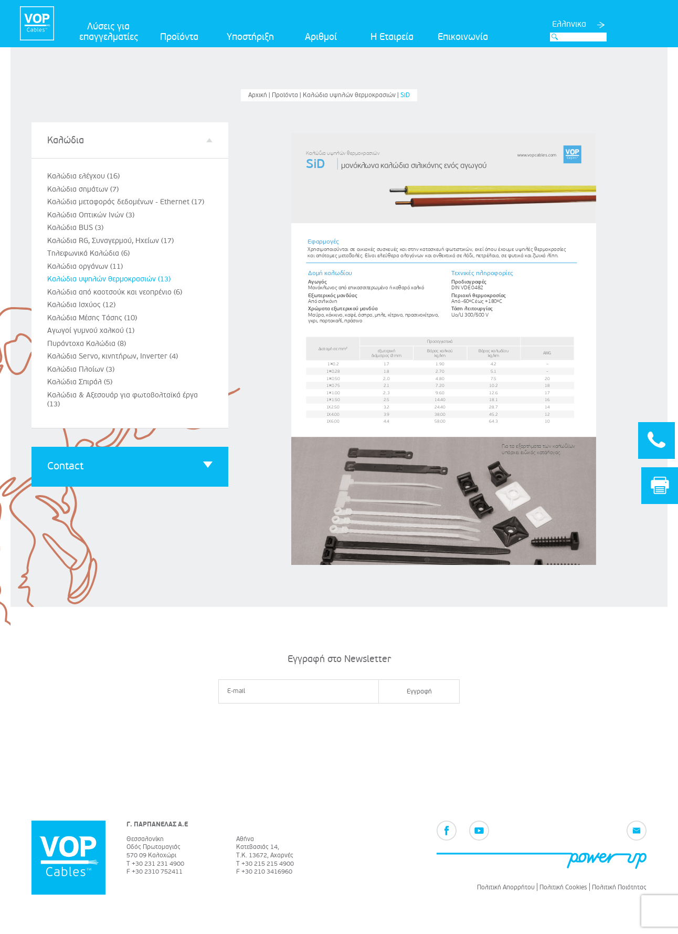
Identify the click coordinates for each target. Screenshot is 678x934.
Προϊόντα (179, 37)
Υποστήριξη (250, 37)
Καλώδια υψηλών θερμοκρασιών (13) (109, 279)
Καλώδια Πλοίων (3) (80, 369)
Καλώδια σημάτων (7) (83, 189)
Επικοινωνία (463, 37)
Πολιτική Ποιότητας (619, 887)
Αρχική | (260, 95)
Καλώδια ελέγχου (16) (83, 176)
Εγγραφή (419, 692)
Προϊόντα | (287, 95)
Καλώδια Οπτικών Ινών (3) (90, 215)
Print (660, 485)
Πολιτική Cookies (563, 887)
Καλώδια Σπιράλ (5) (79, 381)
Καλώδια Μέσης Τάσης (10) (92, 317)
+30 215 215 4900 (267, 864)
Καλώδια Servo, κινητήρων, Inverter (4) (112, 356)
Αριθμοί (321, 37)
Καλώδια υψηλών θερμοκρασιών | (351, 95)
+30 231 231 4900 (158, 864)
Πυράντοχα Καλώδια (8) (86, 343)
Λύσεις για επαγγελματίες (108, 32)
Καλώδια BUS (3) (75, 227)
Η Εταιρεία (392, 37)
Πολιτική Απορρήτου (506, 887)
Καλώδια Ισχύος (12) (81, 304)
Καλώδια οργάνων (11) (85, 266)
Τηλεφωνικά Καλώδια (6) (88, 253)
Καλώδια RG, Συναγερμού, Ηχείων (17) (110, 240)
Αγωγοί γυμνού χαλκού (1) (90, 330)
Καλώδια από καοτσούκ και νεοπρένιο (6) (114, 292)
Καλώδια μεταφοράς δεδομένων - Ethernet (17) (125, 201)
